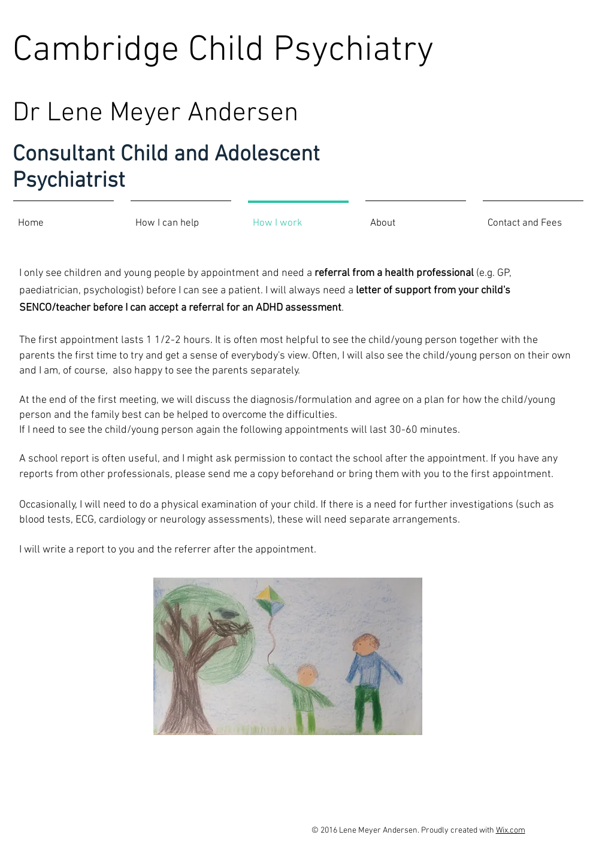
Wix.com (510, 830)
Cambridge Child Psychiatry (223, 50)
